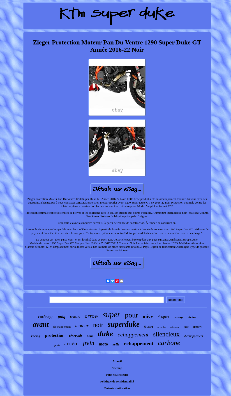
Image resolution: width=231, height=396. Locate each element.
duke (105, 333)
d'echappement (193, 336)
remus (75, 317)
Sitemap (117, 368)
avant (41, 324)
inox (186, 326)
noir (98, 324)
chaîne (192, 317)
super (111, 314)
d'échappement (62, 326)
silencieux (166, 334)
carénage (45, 316)
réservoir (75, 336)
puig (61, 317)
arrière (71, 343)
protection (55, 335)
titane (148, 326)
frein (88, 343)
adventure (174, 327)
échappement (138, 343)
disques (163, 317)
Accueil (117, 361)
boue (90, 336)
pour (131, 315)
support (197, 326)
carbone (169, 342)
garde (57, 345)
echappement (133, 334)
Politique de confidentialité (117, 381)
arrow (91, 316)
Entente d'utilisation (117, 388)
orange (178, 317)
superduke (124, 324)
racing (35, 336)
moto (103, 344)
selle (116, 344)
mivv (148, 316)
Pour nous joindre (117, 374)
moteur (82, 325)
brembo (161, 327)
